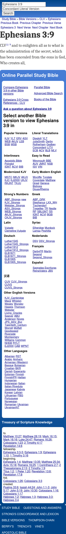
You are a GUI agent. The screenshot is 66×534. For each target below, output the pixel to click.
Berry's (8, 526)
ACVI (15, 166)
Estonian (10, 374)
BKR (18, 368)
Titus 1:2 (8, 471)
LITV (50, 147)
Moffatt (18, 328)
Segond (37, 254)
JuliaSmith (39, 141)
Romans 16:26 (43, 439)
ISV (35, 166)
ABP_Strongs (12, 199)
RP (34, 211)
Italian (21, 383)
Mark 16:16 (10, 439)
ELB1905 (10, 259)
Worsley (18, 304)
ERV (19, 138)
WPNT (25, 346)
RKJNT (9, 183)
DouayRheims (41, 189)
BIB (21, 166)
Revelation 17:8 (12, 474)
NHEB (8, 343)
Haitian (22, 377)
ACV (41, 150)
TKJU (17, 183)
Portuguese (11, 398)
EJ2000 (9, 346)
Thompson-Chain (41, 520)
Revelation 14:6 (12, 446)
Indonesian (11, 383)
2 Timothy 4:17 (33, 442)
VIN (40, 166)
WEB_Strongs (13, 211)
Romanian (10, 404)
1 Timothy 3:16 (19, 455)
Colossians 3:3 (33, 481)
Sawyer (9, 316)
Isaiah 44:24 (27, 487)
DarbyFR (38, 251)
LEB (21, 141)
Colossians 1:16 (48, 490)
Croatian (9, 368)
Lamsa (37, 231)
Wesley (9, 304)
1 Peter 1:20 (22, 471)
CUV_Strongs (19, 281)
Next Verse (24, 27)
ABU (17, 316)
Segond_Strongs (42, 257)
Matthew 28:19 (32, 436)
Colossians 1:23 (13, 442)
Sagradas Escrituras (44, 268)
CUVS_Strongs (14, 287)
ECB (35, 150)
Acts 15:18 (10, 465)
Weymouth (39, 160)
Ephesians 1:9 (33, 452)
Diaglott (37, 138)
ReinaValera (40, 271)
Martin (47, 251)
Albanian (10, 356)
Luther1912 (11, 247)
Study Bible (9, 19)
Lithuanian (11, 395)
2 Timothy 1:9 (37, 468)
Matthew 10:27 (12, 436)
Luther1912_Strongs (17, 250)
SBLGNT (42, 211)
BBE (48, 160)
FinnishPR (11, 377)
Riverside (10, 334)
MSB (14, 144)
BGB (50, 214)
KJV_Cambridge (14, 298)
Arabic (8, 359)
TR (46, 208)
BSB (7, 144)
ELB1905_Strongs (15, 262)
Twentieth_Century (16, 325)
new (23, 199)
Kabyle (21, 389)
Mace (8, 301)
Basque (9, 365)
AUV (35, 163)
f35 (51, 211)
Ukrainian (23, 404)
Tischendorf (39, 205)
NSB (50, 163)
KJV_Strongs (12, 202)
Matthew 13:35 (31, 462)
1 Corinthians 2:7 (47, 465)
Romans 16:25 (27, 465)
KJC (7, 180)
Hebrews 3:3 (45, 497)
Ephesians (54, 19)
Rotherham (39, 144)
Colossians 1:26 (13, 481)
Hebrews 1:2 (11, 497)
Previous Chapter (30, 23)
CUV (7, 281)
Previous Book (9, 23)
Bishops (37, 186)
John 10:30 (30, 490)
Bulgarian (20, 365)
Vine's (39, 526)
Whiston (16, 301)
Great (36, 183)
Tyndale (47, 177)
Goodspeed (11, 331)
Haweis (9, 307)
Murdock (50, 228)
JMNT (42, 163)
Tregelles (38, 208)
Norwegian (11, 401)
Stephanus (39, 202)
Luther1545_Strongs (17, 244)
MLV (54, 150)
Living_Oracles (13, 313)
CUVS (8, 284)
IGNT (8, 166)
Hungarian (11, 380)
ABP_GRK (39, 199)
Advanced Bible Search (48, 93)
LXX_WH (51, 202)
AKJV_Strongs (13, 214)
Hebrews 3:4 (11, 500)
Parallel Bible (42, 87)
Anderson (10, 319)
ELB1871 (10, 253)
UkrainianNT (12, 407)
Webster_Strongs (15, 205)
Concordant (39, 147)
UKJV (24, 180)
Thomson (19, 307)
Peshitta (46, 231)
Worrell (9, 328)
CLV (42, 19)
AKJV (14, 141)
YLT (12, 138)
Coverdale (39, 180)
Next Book (56, 27)
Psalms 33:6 (10, 487)
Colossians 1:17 (13, 493)
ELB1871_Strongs (15, 256)
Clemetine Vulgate (15, 231)
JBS (50, 271)
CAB (17, 346)
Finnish (20, 374)
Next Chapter (40, 27)
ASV (25, 138)
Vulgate (9, 228)
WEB (8, 141)
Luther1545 (11, 241)
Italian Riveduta (14, 386)
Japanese (10, 389)
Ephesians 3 (8, 27)
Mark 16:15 (49, 436)
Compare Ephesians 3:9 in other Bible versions (15, 90)
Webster (9, 310)
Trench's (24, 526)
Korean (9, 392)
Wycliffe (37, 177)
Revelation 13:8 (41, 471)
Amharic (18, 359)
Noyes (20, 319)
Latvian (18, 392)
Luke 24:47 (25, 439)
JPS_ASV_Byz (13, 322)
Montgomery (12, 337)
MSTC (8, 177)
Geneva (44, 183)
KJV (7, 138)
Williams (9, 340)
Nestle (52, 208)
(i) (7, 44)
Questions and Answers (42, 508)
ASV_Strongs (12, 208)
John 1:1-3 (42, 487)
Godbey (51, 144)
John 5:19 (16, 490)
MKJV (16, 177)
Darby (49, 141)
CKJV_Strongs (13, 217)
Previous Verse (52, 23)
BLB (47, 150)
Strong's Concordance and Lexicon (30, 514)
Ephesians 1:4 (12, 462)
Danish (9, 371)
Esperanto (20, 371)
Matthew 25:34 (51, 462)
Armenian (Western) (16, 362)
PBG (20, 395)
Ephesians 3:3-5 (13, 452)
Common (20, 340)
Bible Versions (27, 19)
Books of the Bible (45, 99)
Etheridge (38, 228)
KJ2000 (15, 180)
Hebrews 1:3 (28, 497)
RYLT (16, 343)
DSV (35, 241)
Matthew (50, 180)
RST (18, 356)
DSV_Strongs (47, 241)
